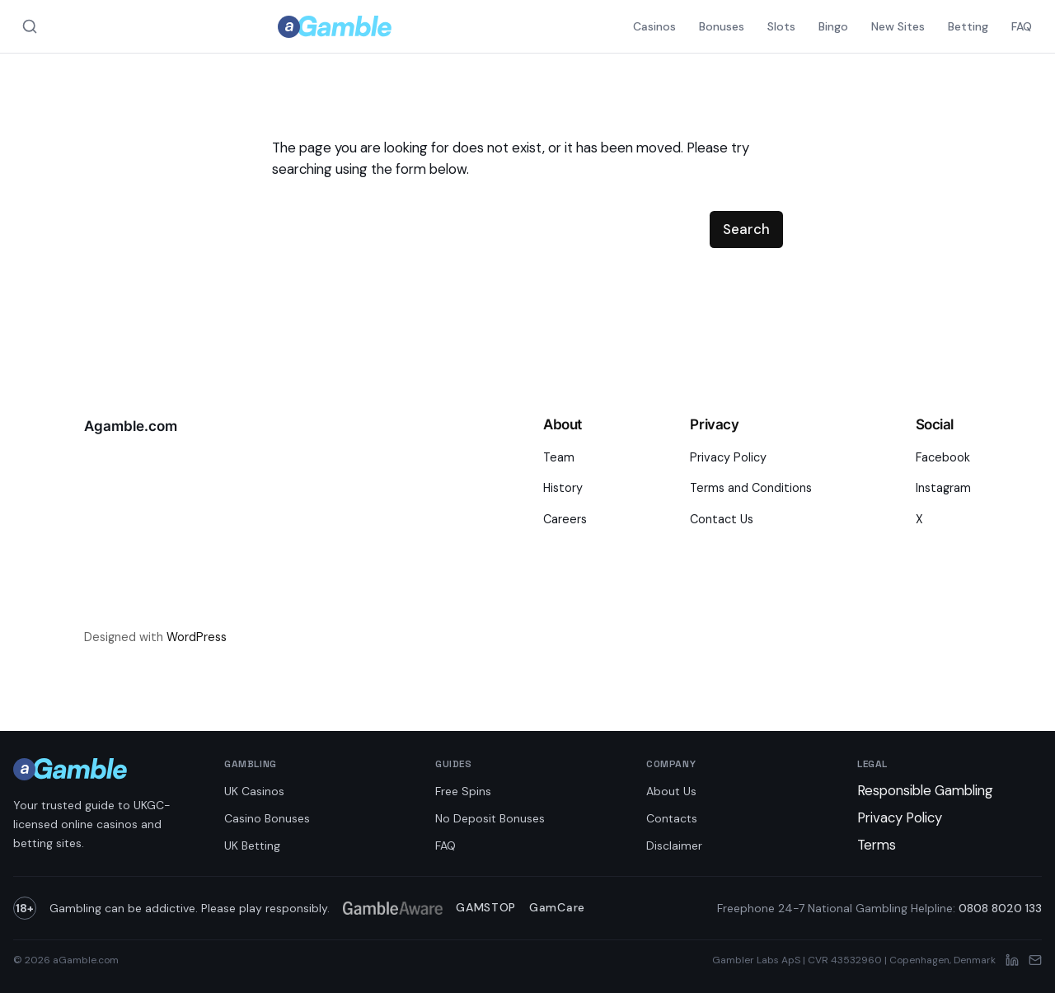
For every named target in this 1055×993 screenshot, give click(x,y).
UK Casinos (254, 791)
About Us (671, 791)
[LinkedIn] (1012, 960)
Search (746, 229)
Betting (968, 26)
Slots (781, 26)
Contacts (671, 818)
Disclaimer (674, 845)
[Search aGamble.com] (29, 26)
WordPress (196, 637)
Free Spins (463, 791)
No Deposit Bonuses (490, 818)
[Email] (1035, 960)
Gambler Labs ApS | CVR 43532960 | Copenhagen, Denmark (854, 960)
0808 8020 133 (1000, 908)
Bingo (833, 26)
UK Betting (252, 845)
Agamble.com (130, 426)
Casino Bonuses (267, 818)
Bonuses (721, 26)
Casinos (654, 26)
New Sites (898, 26)
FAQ (1021, 26)
